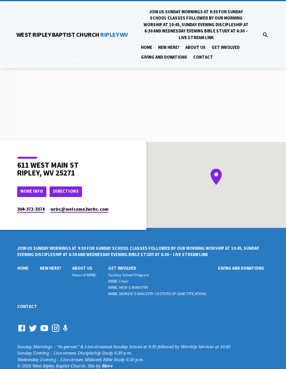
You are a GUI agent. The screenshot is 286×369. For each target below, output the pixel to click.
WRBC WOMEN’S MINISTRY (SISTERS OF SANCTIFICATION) (157, 293)
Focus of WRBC (84, 275)
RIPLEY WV (72, 34)
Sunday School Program (128, 275)
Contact (203, 57)
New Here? (168, 47)
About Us (195, 47)
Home (146, 47)
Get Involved (225, 47)
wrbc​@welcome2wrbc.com (79, 209)
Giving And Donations (164, 57)
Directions (66, 191)
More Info (31, 191)
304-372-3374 (30, 209)
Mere (107, 366)
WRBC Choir (118, 281)
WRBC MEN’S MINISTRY (128, 287)
